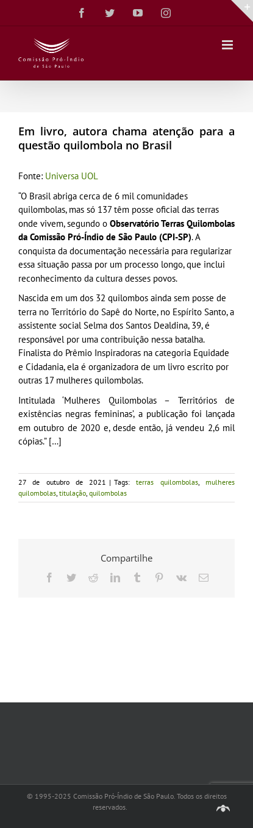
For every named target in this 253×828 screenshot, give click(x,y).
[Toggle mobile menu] (228, 44)
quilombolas (108, 493)
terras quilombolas (167, 482)
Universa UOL (71, 176)
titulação (72, 493)
